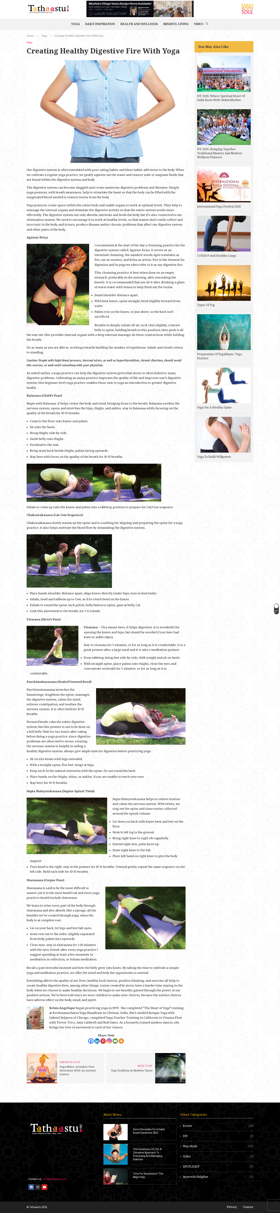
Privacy (232, 1207)
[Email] (115, 1041)
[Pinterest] (103, 1041)
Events (218, 1126)
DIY (218, 1136)
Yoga (75, 24)
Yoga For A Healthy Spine (214, 407)
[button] (276, 609)
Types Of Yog (206, 305)
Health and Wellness (139, 24)
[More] (121, 1041)
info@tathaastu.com (55, 1179)
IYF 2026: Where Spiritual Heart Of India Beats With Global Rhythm (221, 98)
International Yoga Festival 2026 (219, 206)
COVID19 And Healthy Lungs (216, 256)
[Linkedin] (97, 1041)
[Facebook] (91, 1041)
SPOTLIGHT (218, 1166)
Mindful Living (176, 24)
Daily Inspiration (100, 24)
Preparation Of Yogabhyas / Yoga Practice (219, 356)
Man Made (218, 1146)
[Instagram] (109, 1041)
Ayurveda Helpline (218, 1177)
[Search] (207, 24)
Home (30, 35)
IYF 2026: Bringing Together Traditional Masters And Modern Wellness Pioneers (219, 153)
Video (198, 24)
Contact (248, 1207)
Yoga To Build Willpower (214, 457)
